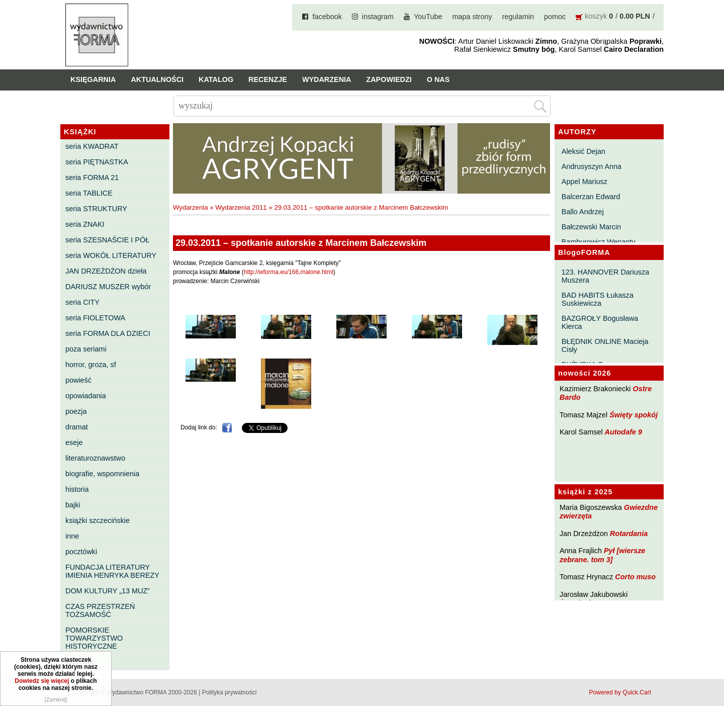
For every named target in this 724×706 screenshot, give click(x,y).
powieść (78, 380)
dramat (76, 427)
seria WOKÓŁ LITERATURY (110, 255)
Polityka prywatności (229, 692)
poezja (75, 411)
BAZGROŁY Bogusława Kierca (600, 322)
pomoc (555, 17)
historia (76, 489)
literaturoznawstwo (95, 458)
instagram (378, 17)
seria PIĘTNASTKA (96, 162)
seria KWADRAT (92, 146)
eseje (73, 442)
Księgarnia (93, 79)
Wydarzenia (326, 79)
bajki (72, 505)
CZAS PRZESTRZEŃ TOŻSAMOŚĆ (100, 610)
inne (72, 536)
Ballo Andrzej (583, 212)
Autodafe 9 (623, 432)
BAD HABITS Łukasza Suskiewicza (598, 299)
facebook (326, 17)
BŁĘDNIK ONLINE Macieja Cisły (605, 345)
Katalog (216, 79)
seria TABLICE (89, 193)
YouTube (428, 17)
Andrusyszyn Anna (591, 166)
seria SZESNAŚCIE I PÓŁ (107, 240)
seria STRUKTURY (96, 209)
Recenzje (267, 79)
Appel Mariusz (584, 182)
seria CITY (82, 302)
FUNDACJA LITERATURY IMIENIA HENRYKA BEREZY (112, 571)
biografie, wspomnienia (102, 474)
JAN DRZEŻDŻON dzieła (106, 271)
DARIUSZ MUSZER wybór (108, 287)
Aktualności (157, 79)
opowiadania (85, 396)
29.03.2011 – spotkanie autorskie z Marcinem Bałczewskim (361, 207)
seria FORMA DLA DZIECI (107, 333)
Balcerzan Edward (591, 197)
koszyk (596, 16)
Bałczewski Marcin (591, 227)
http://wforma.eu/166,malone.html (288, 272)
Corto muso (635, 577)
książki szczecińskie (97, 520)
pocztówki (81, 552)
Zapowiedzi (388, 79)
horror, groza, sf (90, 365)
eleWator (79, 662)
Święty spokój (633, 415)
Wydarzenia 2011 (241, 207)
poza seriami (86, 349)
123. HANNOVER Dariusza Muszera (605, 276)
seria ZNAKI (85, 224)
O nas (438, 79)
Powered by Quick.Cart (620, 692)
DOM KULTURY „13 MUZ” (107, 591)
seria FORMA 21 (92, 177)
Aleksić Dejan (583, 151)
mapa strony (472, 17)
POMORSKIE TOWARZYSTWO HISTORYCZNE (94, 638)
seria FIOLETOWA (95, 318)
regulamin (518, 17)
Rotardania (629, 534)
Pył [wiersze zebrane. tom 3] (602, 555)
